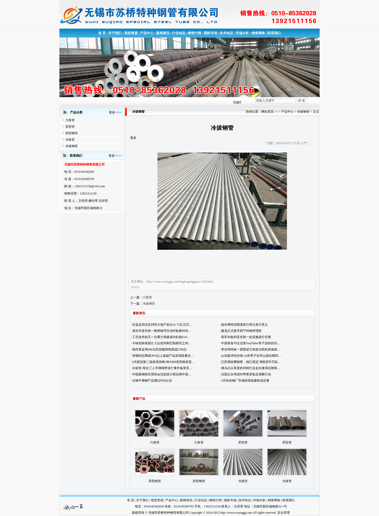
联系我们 (274, 33)
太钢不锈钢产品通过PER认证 (152, 380)
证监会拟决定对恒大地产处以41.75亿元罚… (162, 324)
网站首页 (267, 111)
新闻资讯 (163, 33)
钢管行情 (194, 33)
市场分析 (242, 33)
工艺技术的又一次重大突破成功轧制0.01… (161, 337)
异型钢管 (71, 133)
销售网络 (258, 33)
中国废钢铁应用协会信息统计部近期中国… (161, 374)
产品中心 (146, 33)
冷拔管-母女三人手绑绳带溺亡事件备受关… (162, 368)
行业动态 (178, 33)
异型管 (70, 126)
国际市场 (210, 33)
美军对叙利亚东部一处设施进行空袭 (246, 337)
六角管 (70, 120)
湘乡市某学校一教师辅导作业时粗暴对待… (161, 331)
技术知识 (226, 33)
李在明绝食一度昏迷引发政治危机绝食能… (250, 349)
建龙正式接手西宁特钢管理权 (241, 331)
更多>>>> (115, 112)
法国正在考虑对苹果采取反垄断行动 (246, 374)
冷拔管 (70, 139)
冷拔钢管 (71, 146)
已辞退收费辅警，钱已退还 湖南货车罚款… (251, 362)
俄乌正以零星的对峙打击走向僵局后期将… (250, 368)
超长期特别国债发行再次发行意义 (244, 324)
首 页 (102, 33)
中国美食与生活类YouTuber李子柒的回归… (250, 343)
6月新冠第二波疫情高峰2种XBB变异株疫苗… (163, 362)
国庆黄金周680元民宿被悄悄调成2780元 (159, 349)
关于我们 (115, 33)
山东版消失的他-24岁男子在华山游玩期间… (251, 355)
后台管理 (283, 512)
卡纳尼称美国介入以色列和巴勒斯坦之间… (161, 343)
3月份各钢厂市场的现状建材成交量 (245, 380)
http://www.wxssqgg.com (236, 512)
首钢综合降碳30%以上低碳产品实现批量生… (163, 355)
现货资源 (131, 33)
